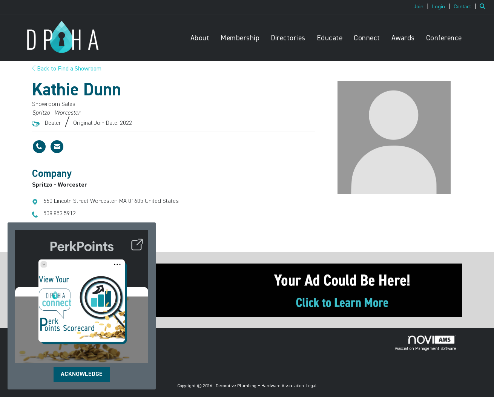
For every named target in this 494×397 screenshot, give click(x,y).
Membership (240, 38)
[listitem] (422, 7)
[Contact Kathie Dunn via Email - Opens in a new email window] (57, 146)
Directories (288, 38)
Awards (403, 38)
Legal (311, 386)
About (200, 38)
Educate (330, 38)
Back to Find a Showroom (66, 69)
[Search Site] (484, 7)
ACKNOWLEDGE (82, 374)
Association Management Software (425, 343)
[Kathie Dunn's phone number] (39, 146)
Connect (367, 38)
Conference (444, 38)
